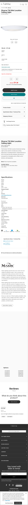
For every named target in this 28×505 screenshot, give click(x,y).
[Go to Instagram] (13, 485)
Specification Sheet (9, 241)
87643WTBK (20, 376)
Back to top (14, 426)
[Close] (26, 493)
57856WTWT (20, 373)
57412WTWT (20, 370)
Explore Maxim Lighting (7, 305)
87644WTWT (7, 373)
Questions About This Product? (12, 125)
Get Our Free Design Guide (14, 431)
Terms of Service (6, 481)
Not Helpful (10, 416)
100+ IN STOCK (5, 65)
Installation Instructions (7, 244)
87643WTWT (7, 372)
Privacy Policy (23, 479)
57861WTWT (20, 374)
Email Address (5, 474)
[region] (14, 498)
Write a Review (14, 402)
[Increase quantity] (16, 79)
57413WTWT (7, 370)
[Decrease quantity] (11, 79)
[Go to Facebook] (6, 485)
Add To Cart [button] (14, 90)
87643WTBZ (7, 376)
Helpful (3, 416)
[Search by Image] (23, 4)
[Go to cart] (26, 4)
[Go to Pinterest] (12, 43)
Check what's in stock (6, 67)
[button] (1, 4)
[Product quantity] (14, 79)
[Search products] (20, 4)
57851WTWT (20, 372)
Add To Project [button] (14, 94)
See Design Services (10, 121)
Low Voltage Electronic (6, 195)
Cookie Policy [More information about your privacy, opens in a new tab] (7, 500)
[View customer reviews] (19, 485)
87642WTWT (7, 374)
